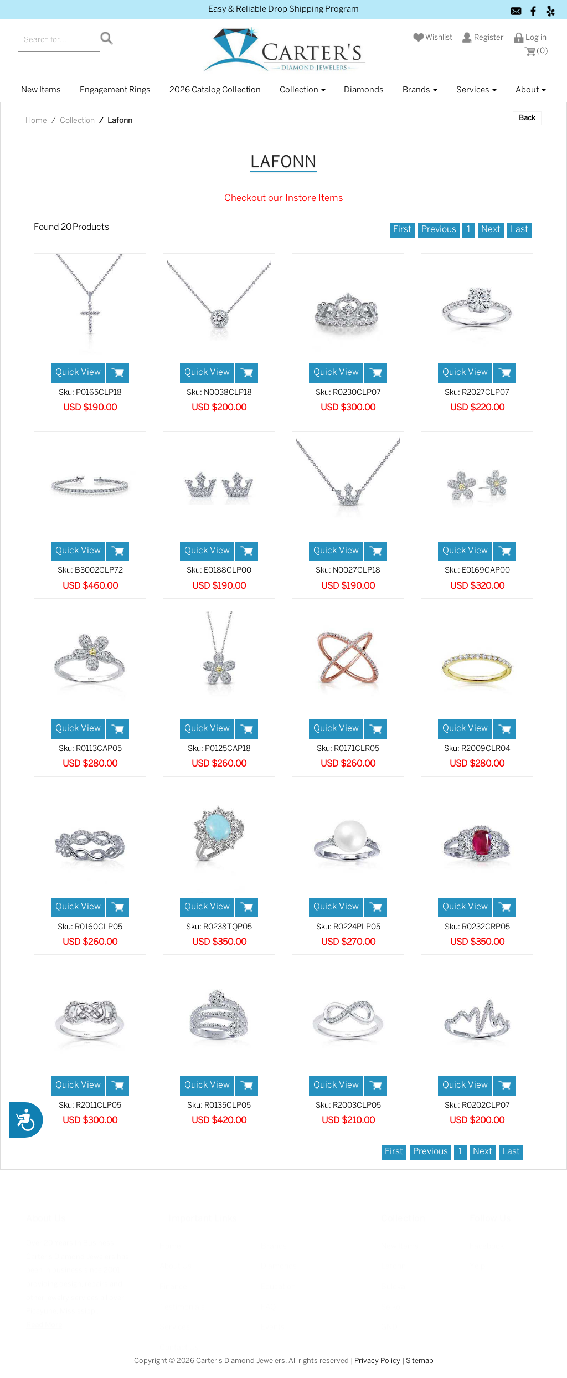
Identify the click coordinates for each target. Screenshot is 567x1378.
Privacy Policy (377, 1361)
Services (476, 90)
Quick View (78, 372)
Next (491, 229)
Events (273, 1321)
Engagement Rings (115, 90)
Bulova (393, 1280)
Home (36, 121)
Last (519, 229)
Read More (44, 1319)
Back (527, 118)
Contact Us (179, 1341)
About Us (175, 1260)
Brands (420, 90)
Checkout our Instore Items (283, 198)
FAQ (268, 1300)
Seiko (390, 1300)
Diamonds (364, 90)
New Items (400, 1240)
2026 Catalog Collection (215, 90)
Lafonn (393, 1260)
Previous (438, 229)
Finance (173, 1280)
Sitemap (420, 1361)
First (402, 229)
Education (278, 1280)
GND (389, 1321)
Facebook (487, 1240)
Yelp (477, 1260)
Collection (303, 90)
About (531, 90)
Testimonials (182, 1300)
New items (41, 90)
